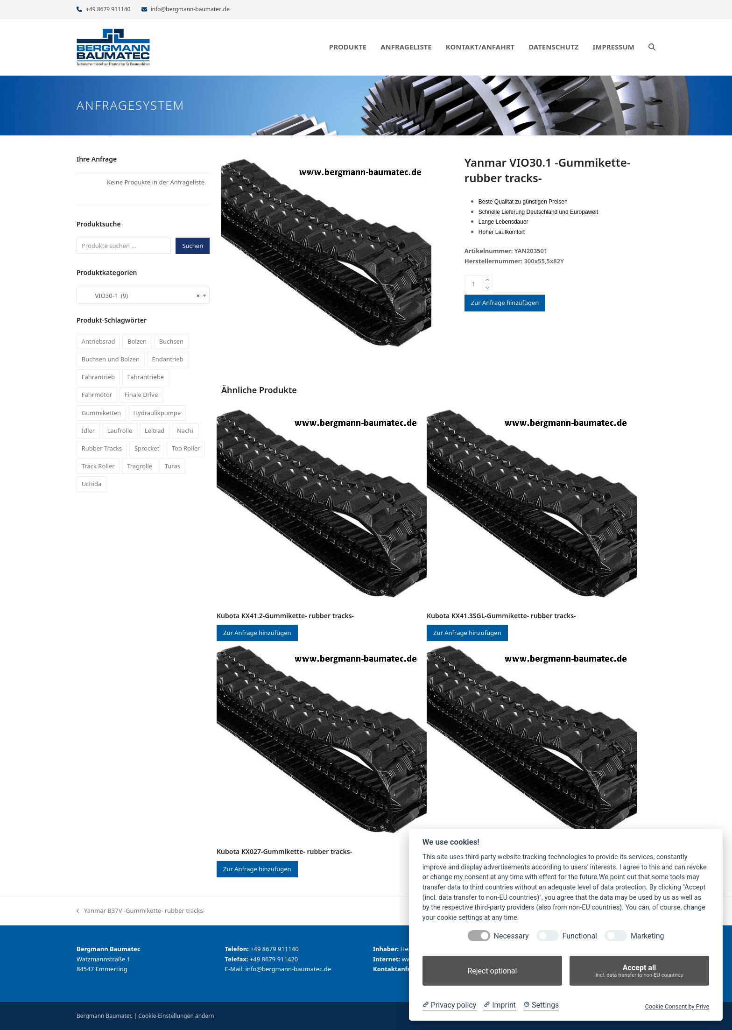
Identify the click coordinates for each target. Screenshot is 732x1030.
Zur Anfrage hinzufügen (505, 302)
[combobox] (143, 295)
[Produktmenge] (474, 283)
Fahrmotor (97, 394)
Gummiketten (101, 413)
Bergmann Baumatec (104, 1016)
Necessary (511, 935)
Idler (88, 430)
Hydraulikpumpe (157, 413)
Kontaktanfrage (397, 969)
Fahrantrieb (98, 377)
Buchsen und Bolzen (111, 359)
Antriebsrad (98, 341)
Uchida (91, 484)
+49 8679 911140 (108, 9)
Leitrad (155, 430)
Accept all (639, 971)
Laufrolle (120, 430)
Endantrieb (167, 359)
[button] (651, 47)
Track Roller (98, 466)
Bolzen (137, 341)
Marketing (647, 935)
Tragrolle (139, 466)
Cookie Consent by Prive (677, 1006)
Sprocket (146, 448)
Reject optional (492, 971)
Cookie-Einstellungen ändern (176, 1016)
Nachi (185, 430)
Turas (172, 466)
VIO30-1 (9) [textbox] (140, 295)
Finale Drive (141, 394)
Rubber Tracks (102, 448)
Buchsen (171, 341)
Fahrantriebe (145, 377)
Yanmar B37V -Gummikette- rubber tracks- (141, 911)
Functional (580, 935)
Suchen (192, 245)
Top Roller (186, 448)
